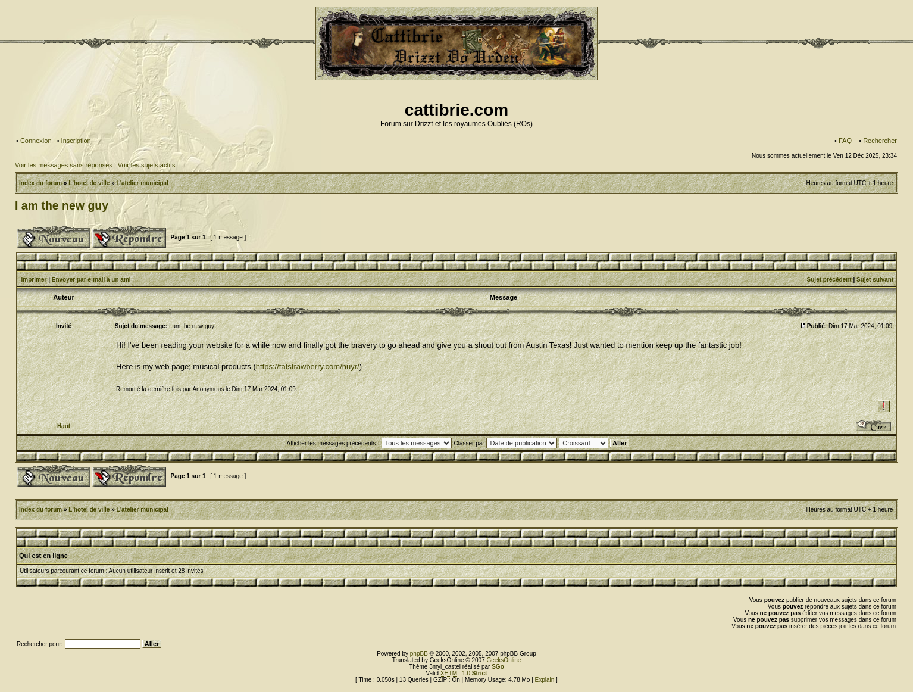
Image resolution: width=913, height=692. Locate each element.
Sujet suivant (874, 279)
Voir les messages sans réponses (63, 165)
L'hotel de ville (89, 183)
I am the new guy (61, 205)
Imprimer (34, 279)
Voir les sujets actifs (147, 165)
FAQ (845, 140)
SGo (498, 666)
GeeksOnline (503, 660)
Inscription (76, 140)
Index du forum (40, 183)
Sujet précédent (829, 279)
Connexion (36, 140)
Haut (63, 426)
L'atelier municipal (142, 183)
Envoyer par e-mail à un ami (91, 279)
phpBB (419, 653)
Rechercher (880, 140)
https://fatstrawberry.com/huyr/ (307, 366)
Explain (545, 680)
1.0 (463, 673)
